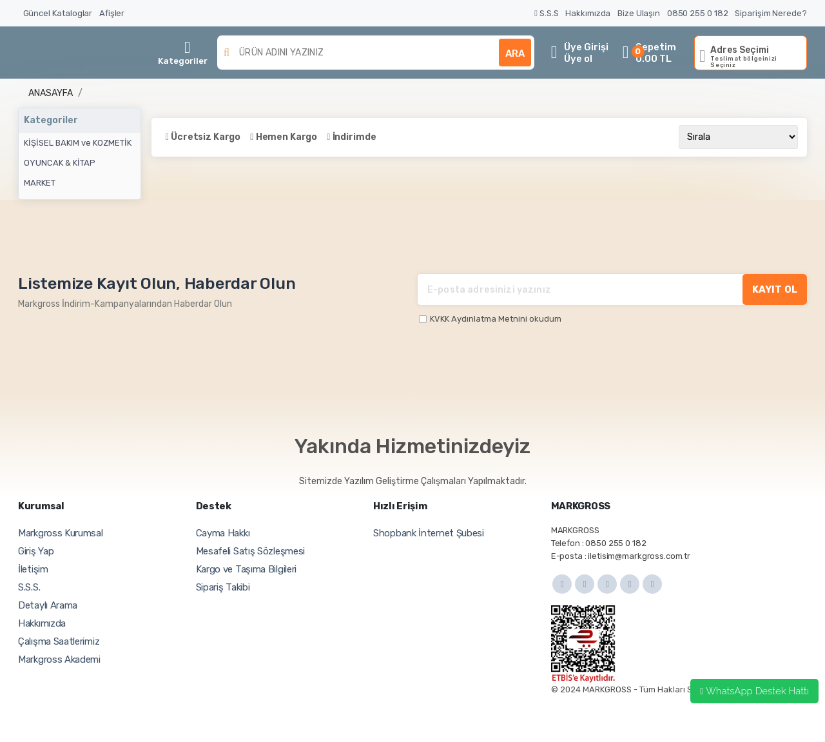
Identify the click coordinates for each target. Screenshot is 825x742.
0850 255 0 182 (697, 13)
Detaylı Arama (47, 605)
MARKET (39, 183)
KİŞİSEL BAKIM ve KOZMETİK (77, 143)
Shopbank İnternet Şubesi (428, 533)
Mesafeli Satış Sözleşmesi (251, 551)
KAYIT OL (774, 289)
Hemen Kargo (286, 137)
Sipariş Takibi (223, 587)
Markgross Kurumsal (60, 533)
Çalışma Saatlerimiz (58, 641)
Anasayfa (50, 93)
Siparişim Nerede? (771, 13)
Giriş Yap (35, 551)
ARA (515, 53)
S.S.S (546, 13)
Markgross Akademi (59, 659)
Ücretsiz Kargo (205, 137)
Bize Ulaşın (638, 13)
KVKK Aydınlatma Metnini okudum (495, 319)
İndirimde (354, 137)
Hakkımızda (587, 13)
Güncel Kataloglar (58, 13)
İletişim (33, 569)
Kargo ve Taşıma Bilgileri (246, 569)
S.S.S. (29, 587)
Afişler (112, 13)
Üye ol (578, 58)
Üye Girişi (586, 47)
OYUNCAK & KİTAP (59, 163)
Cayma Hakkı (223, 533)
